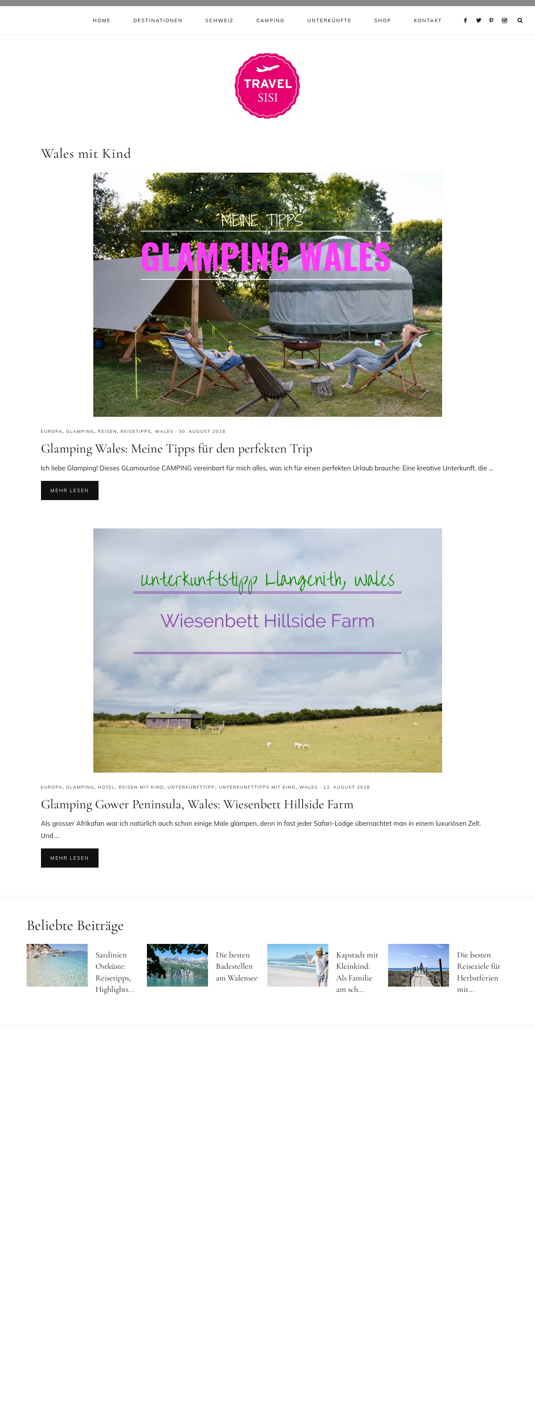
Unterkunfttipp (191, 787)
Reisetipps (135, 431)
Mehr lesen (70, 490)
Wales (164, 431)
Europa (52, 431)
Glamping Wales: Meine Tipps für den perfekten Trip (176, 448)
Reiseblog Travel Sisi (267, 86)
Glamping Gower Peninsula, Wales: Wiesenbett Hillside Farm (197, 804)
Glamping (80, 431)
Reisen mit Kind (141, 787)
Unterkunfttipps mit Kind (257, 787)
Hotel (106, 787)
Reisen (107, 431)
